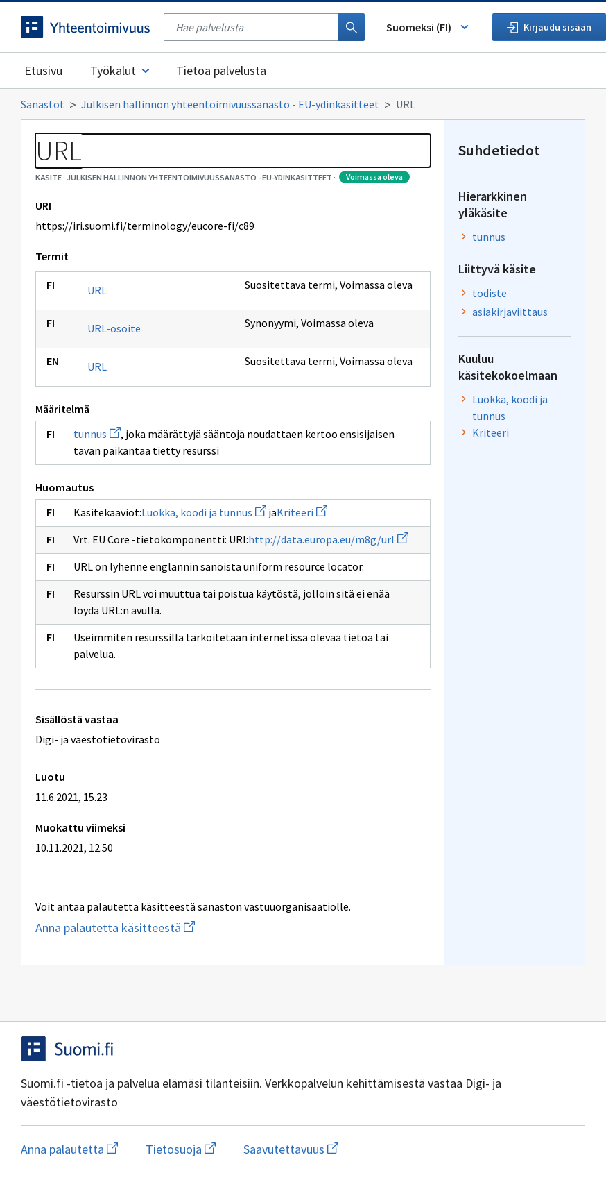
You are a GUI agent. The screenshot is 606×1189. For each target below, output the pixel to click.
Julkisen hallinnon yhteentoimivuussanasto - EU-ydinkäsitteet (230, 104)
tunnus (97, 434)
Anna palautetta (69, 1149)
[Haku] (351, 27)
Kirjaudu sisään (549, 27)
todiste (489, 293)
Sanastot (42, 104)
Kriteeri (302, 512)
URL (97, 290)
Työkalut (121, 70)
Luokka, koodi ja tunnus (203, 512)
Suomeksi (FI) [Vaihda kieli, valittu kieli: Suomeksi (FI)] (428, 27)
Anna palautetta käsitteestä (170, 927)
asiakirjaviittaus (510, 312)
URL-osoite (114, 328)
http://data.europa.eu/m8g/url (328, 539)
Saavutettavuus (290, 1149)
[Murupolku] (303, 104)
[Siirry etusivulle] (85, 27)
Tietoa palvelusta (221, 70)
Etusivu (43, 70)
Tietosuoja (181, 1149)
